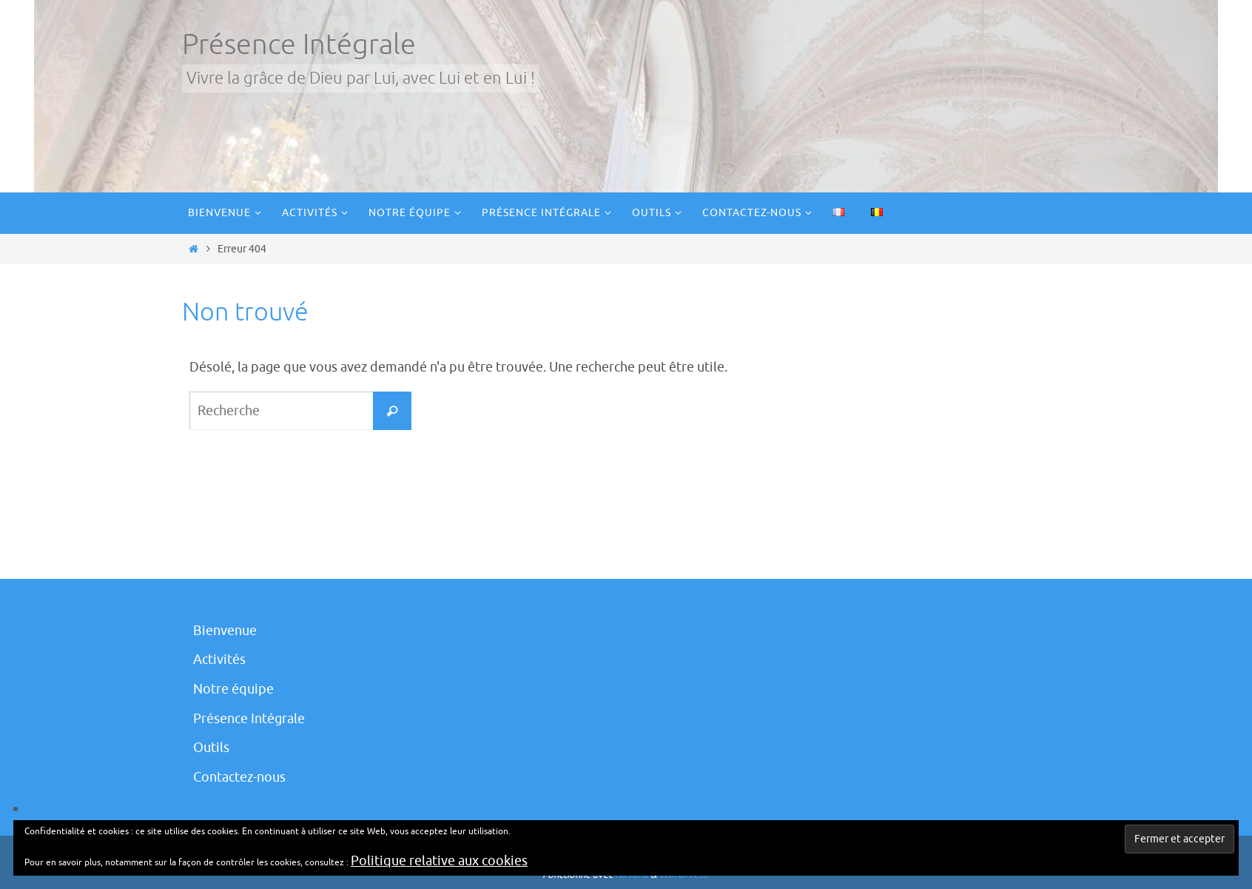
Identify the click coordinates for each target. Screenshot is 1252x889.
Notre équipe (233, 689)
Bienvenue (225, 631)
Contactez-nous (239, 777)
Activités (219, 659)
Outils (211, 747)
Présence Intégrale (299, 44)
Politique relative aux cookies (439, 861)
